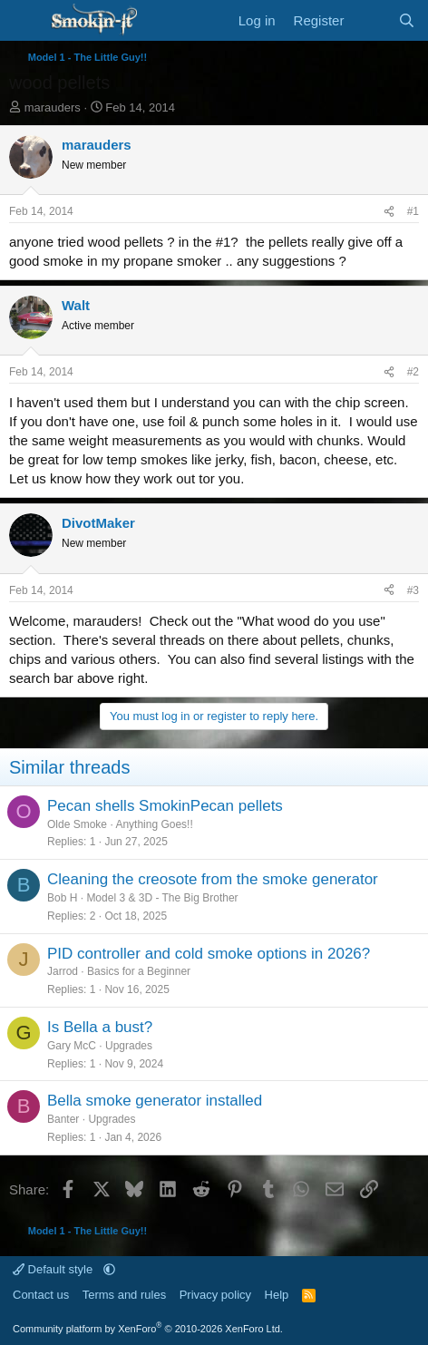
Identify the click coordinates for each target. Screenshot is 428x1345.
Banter (63, 1119)
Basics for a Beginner (138, 971)
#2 (413, 371)
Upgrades (128, 1045)
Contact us (41, 1294)
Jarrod (62, 971)
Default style (54, 1269)
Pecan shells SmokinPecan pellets (165, 805)
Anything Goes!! (153, 824)
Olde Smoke (77, 824)
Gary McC (71, 1045)
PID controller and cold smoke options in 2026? (208, 953)
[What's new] (370, 20)
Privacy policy (215, 1294)
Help (277, 1294)
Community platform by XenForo (148, 1328)
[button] (109, 1269)
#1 (413, 211)
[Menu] (25, 21)
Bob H (62, 898)
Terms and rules (124, 1294)
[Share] (389, 211)
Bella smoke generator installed (154, 1100)
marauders (52, 107)
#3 (413, 590)
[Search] (406, 20)
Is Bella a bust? (99, 1027)
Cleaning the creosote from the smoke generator (212, 879)
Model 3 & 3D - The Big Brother (162, 898)
